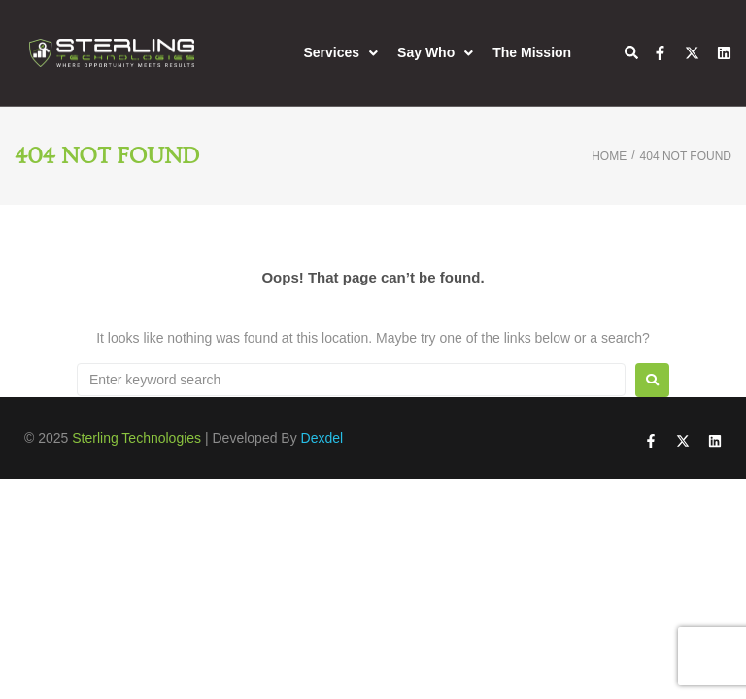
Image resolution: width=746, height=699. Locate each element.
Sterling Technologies (136, 438)
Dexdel (322, 438)
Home (609, 156)
